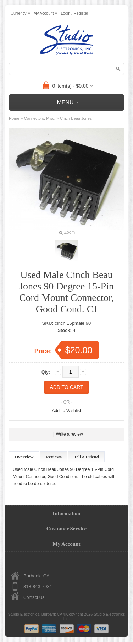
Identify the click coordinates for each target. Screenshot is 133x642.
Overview (24, 456)
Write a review (69, 434)
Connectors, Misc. (39, 118)
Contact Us (33, 597)
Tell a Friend (86, 456)
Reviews (53, 456)
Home (14, 118)
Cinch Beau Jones (76, 118)
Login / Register (74, 13)
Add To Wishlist (66, 410)
